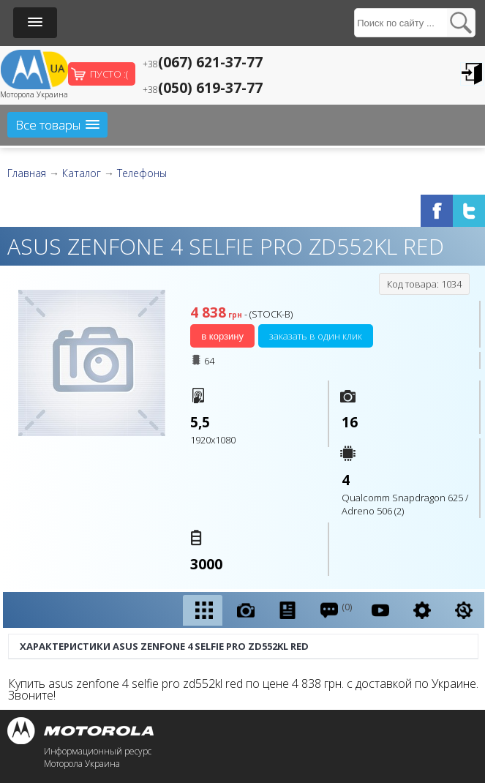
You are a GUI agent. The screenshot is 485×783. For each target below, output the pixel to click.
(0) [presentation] (335, 610)
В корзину (222, 336)
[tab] (202, 610)
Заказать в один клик (315, 335)
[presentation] (202, 610)
